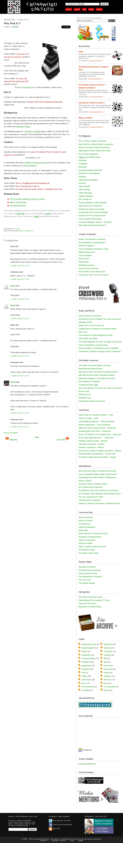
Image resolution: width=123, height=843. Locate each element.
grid (105, 662)
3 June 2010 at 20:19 (19, 413)
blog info (107, 648)
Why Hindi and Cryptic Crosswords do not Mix (97, 471)
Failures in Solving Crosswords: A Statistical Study (99, 503)
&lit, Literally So (84, 199)
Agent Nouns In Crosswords (90, 206)
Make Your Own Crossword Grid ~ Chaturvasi (97, 428)
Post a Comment (11, 433)
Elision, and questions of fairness (92, 239)
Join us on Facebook (60, 824)
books (84, 651)
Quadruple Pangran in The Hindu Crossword (96, 378)
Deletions (82, 177)
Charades (82, 160)
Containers (82, 164)
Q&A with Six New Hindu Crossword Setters (96, 375)
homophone (27, 87)
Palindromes (83, 262)
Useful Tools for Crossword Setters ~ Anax (95, 415)
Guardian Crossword (86, 567)
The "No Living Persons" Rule (90, 497)
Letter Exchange (85, 193)
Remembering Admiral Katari (90, 368)
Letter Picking (84, 186)
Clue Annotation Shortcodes (89, 219)
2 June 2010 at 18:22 (19, 299)
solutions (107, 676)
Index (99, 9)
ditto (105, 658)
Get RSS (54, 828)
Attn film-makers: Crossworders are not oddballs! (98, 348)
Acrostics (82, 183)
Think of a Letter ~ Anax (88, 418)
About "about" (84, 259)
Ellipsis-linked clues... (87, 252)
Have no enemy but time (88, 268)
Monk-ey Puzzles (85, 543)
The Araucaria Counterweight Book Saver (95, 335)
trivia (106, 683)
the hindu (107, 680)
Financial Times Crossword (89, 570)
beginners (108, 644)
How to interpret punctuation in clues (93, 249)
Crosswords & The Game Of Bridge (93, 212)
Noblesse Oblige (23, 126)
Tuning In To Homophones (89, 173)
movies (107, 672)
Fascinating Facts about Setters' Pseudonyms (97, 477)
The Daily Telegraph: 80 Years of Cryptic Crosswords (100, 342)
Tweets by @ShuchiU (87, 764)
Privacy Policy (59, 840)
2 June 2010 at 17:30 (19, 279)
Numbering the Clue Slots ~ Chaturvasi (94, 431)
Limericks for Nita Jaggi (88, 385)
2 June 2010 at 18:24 (19, 318)
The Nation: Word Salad (88, 553)
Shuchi (17, 229)
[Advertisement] (37, 35)
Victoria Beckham (29, 166)
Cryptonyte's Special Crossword (91, 401)
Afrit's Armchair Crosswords (89, 316)
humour (107, 665)
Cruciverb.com (84, 524)
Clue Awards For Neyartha (89, 381)
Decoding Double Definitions (90, 170)
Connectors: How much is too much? (93, 275)
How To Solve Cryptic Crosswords (92, 141)
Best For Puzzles (85, 520)
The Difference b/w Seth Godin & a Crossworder (98, 490)
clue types (108, 651)
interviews (108, 669)
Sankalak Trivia (84, 398)
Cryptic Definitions (85, 196)
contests (107, 655)
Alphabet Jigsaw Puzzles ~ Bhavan (92, 441)
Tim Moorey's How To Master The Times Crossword (99, 319)
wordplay (85, 690)
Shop (91, 9)
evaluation (86, 662)
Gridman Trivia (84, 394)
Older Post (11, 440)
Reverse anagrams (86, 246)
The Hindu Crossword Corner (90, 597)
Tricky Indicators (85, 255)
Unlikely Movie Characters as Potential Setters (97, 329)
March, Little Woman (18, 202)
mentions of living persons (35, 163)
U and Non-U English (32, 131)
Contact (44, 840)
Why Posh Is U (12, 23)
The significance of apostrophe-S (92, 242)
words (15, 27)
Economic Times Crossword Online (92, 484)
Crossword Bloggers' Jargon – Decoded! (95, 222)
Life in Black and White (87, 338)
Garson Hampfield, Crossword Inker (93, 345)
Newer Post (63, 440)
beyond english (88, 648)
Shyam (12, 286)
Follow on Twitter (60, 820)
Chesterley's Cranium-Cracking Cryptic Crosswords (99, 351)
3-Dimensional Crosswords (89, 500)
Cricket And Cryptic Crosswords (91, 209)
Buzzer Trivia (83, 391)
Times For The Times (87, 603)
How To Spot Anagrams (88, 154)
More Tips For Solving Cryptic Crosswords (95, 144)
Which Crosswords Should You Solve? (94, 147)
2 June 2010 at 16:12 (19, 266)
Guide (77, 9)
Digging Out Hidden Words (89, 157)
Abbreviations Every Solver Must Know (94, 151)
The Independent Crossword (90, 576)
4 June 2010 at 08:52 (19, 427)
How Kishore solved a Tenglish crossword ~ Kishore (99, 451)
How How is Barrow (18, 205)
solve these (86, 680)
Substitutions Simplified (88, 180)
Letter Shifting (84, 190)
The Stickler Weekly (86, 583)
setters (84, 676)
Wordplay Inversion (86, 265)
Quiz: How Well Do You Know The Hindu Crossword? (100, 388)
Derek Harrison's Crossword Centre (93, 533)
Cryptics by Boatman (87, 527)
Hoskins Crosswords (86, 540)
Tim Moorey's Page (86, 550)
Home (68, 9)
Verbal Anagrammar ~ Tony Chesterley (94, 425)
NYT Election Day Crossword (90, 487)
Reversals (82, 167)
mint (83, 672)
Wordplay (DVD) (85, 322)
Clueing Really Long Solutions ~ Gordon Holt (96, 454)
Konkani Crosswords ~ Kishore (91, 447)
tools (83, 683)
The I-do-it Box (84, 580)
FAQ (84, 9)
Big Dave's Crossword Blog (89, 607)
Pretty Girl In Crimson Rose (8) (91, 325)
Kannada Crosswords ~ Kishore (91, 444)
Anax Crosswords (85, 517)
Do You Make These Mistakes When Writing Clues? (99, 494)
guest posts (86, 665)
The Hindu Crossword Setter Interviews (94, 365)
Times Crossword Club (87, 573)
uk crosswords (87, 687)
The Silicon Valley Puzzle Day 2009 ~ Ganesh (97, 457)
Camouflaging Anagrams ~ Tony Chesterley (96, 421)
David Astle (83, 530)
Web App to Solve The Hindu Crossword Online (97, 372)
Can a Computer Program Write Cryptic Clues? (97, 474)
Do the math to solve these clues (91, 271)
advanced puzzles (89, 644)
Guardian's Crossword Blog (89, 537)
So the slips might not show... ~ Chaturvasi (95, 438)
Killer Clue (82, 332)
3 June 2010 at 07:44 (19, 356)
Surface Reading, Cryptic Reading (92, 202)
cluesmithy (86, 655)
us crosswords (110, 687)
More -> (100, 61)
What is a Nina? (85, 481)
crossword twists (88, 658)
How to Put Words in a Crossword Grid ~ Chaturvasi (99, 434)
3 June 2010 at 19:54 (19, 376)
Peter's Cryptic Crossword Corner (92, 546)
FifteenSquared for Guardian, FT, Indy (94, 600)
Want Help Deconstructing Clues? (92, 225)
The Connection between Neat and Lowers (27, 199)
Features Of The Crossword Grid (91, 215)
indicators (86, 669)
